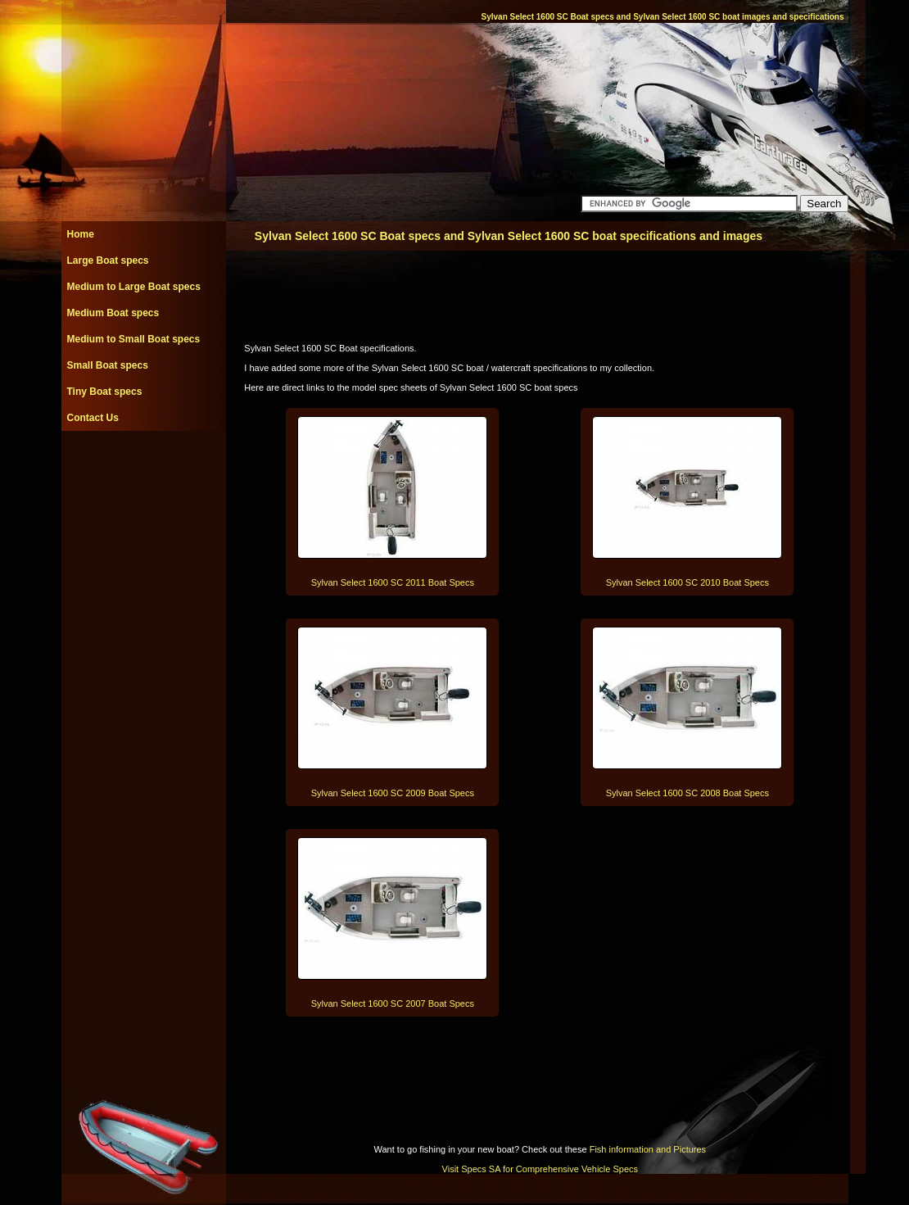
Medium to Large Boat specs (134, 286)
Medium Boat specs (113, 313)
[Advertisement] (143, 468)
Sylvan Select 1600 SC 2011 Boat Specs (392, 582)
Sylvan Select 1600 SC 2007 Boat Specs (392, 1003)
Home (80, 234)
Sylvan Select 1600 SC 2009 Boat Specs (392, 793)
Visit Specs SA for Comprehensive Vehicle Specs (540, 1169)
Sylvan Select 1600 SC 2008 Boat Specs (687, 793)
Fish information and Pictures (648, 1149)
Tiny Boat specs (104, 391)
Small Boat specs (107, 365)
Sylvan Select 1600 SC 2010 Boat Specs (687, 582)
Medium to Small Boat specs (134, 339)
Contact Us (93, 418)
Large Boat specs (108, 260)
